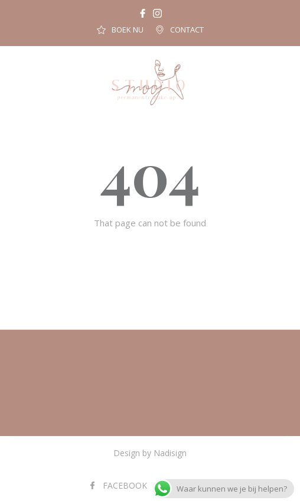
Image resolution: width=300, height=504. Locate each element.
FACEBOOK (125, 485)
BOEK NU (128, 29)
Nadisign (170, 453)
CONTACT (187, 29)
